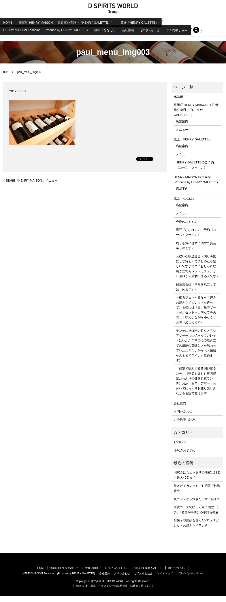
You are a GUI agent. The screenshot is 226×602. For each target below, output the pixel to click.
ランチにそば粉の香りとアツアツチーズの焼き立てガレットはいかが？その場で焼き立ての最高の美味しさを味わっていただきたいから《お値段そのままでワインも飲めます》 (196, 351)
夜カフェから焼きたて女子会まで (197, 505)
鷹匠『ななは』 (114, 29)
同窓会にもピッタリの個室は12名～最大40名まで (197, 481)
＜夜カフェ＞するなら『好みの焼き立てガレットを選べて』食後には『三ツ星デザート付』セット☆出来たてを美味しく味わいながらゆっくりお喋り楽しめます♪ (196, 316)
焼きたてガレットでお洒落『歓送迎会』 (197, 494)
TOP (5, 78)
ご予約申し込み (200, 29)
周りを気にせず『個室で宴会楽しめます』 (196, 251)
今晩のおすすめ (187, 228)
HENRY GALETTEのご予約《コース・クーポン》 (195, 171)
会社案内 (142, 29)
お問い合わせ (169, 29)
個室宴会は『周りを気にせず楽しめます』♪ (196, 293)
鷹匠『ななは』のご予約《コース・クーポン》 (196, 238)
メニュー (182, 136)
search (8, 36)
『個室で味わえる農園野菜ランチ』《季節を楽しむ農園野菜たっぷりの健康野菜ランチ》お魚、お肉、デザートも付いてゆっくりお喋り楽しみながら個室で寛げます (196, 387)
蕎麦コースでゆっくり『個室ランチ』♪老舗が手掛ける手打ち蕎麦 (197, 516)
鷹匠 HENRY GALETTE (149, 574)
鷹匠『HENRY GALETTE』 (152, 22)
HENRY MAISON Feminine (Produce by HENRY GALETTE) (49, 29)
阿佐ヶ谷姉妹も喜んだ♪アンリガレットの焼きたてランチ (196, 529)
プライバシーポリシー (190, 579)
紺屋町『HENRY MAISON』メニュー (32, 186)
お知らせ (180, 448)
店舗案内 (182, 127)
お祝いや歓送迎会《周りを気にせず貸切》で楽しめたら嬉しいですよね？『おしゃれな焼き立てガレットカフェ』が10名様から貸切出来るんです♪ (197, 272)
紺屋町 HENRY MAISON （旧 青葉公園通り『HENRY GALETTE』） (74, 22)
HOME (10, 22)
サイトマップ (165, 579)
